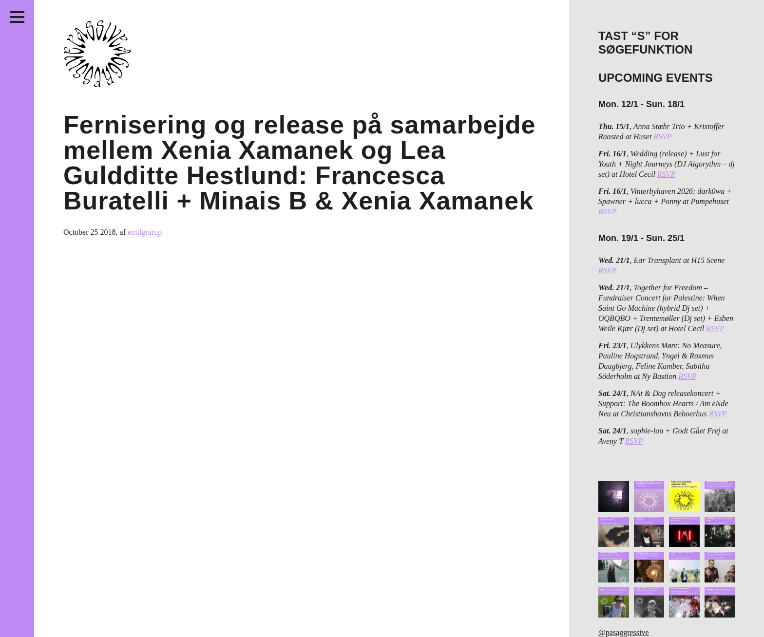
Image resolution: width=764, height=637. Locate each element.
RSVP (662, 136)
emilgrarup (145, 232)
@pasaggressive (623, 632)
